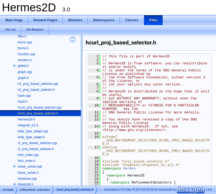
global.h (23, 66)
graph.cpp (25, 72)
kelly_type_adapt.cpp (33, 131)
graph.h (23, 78)
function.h (25, 60)
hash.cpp (24, 96)
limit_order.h (26, 161)
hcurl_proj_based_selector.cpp (40, 107)
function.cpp (26, 54)
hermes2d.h (26, 119)
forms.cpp (25, 42)
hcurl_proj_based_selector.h (38, 113)
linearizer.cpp (27, 179)
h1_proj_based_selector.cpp (38, 84)
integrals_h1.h (28, 125)
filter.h (22, 36)
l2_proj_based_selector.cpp (37, 143)
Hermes (129, 168)
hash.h (22, 101)
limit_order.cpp (28, 155)
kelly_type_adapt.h (31, 137)
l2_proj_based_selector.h (36, 149)
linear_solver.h (28, 173)
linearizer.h (25, 184)
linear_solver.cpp (30, 166)
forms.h (23, 48)
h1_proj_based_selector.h (36, 90)
